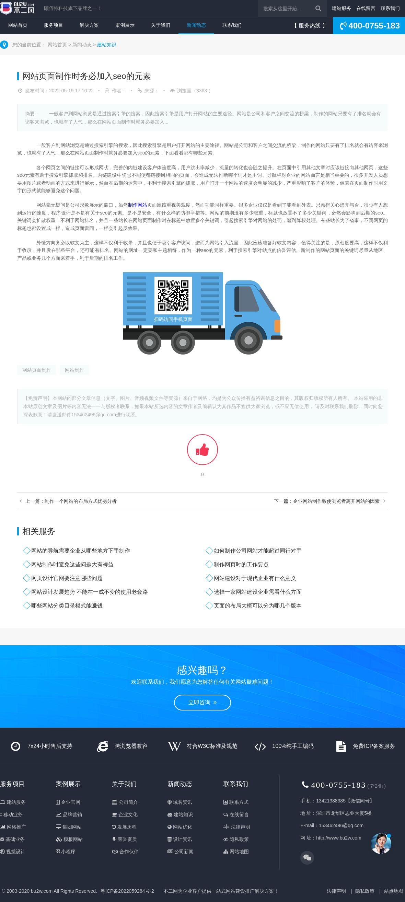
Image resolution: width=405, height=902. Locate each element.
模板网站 (69, 839)
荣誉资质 (124, 839)
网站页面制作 (36, 370)
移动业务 (11, 814)
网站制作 (74, 370)
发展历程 (124, 827)
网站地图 (236, 851)
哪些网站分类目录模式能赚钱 (67, 606)
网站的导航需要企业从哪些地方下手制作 (80, 551)
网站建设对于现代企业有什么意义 (255, 578)
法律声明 (236, 827)
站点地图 (393, 891)
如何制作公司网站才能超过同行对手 (258, 551)
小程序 (66, 851)
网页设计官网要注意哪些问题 (67, 578)
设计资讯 (179, 839)
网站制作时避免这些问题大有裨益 (72, 564)
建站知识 (106, 44)
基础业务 (12, 839)
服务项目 (53, 25)
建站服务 (341, 8)
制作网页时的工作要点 (241, 564)
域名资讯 (179, 802)
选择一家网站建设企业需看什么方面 (258, 592)
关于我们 (160, 25)
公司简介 (125, 802)
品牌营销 (69, 814)
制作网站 (137, 205)
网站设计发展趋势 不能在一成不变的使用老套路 (89, 592)
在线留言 (365, 8)
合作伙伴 (125, 851)
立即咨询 (202, 702)
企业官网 (68, 802)
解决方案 (89, 25)
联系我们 (390, 8)
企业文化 (125, 814)
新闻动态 (196, 25)
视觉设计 (12, 851)
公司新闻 (180, 851)
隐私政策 (236, 839)
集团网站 (69, 827)
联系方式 (235, 802)
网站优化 (179, 827)
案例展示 (125, 25)
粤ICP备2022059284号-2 (127, 891)
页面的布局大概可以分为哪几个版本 (258, 606)
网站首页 (17, 25)
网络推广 (13, 827)
